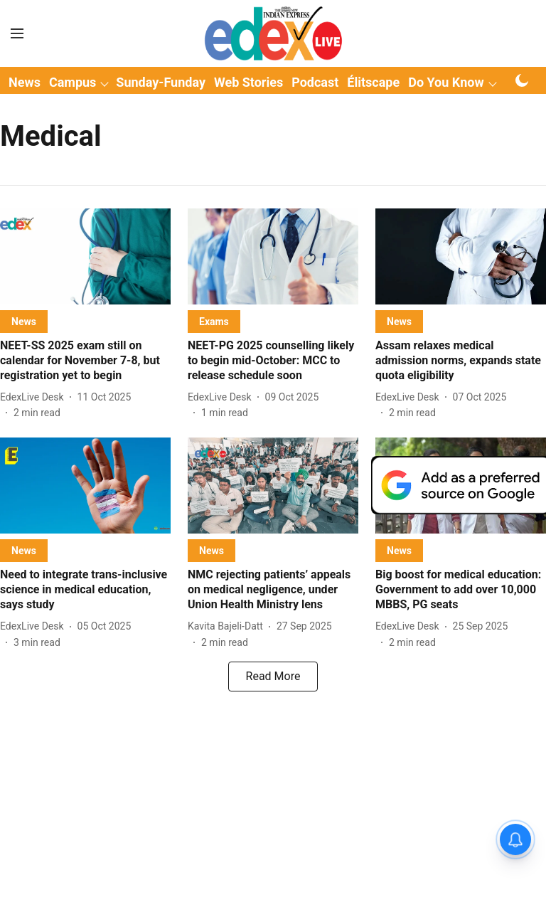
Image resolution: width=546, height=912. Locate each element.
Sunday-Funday (160, 82)
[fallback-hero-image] (85, 256)
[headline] (85, 361)
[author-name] (35, 397)
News (25, 82)
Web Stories (248, 82)
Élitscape (373, 82)
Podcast (314, 82)
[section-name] (24, 321)
